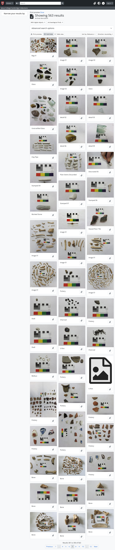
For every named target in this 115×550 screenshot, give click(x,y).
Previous (49, 547)
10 (83, 547)
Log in (109, 3)
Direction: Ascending (105, 34)
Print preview (36, 34)
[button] (95, 3)
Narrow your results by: (14, 13)
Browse (9, 3)
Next (95, 547)
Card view (48, 34)
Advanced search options (43, 28)
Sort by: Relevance (88, 34)
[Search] (40, 3)
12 (91, 547)
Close (42, 12)
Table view (58, 34)
